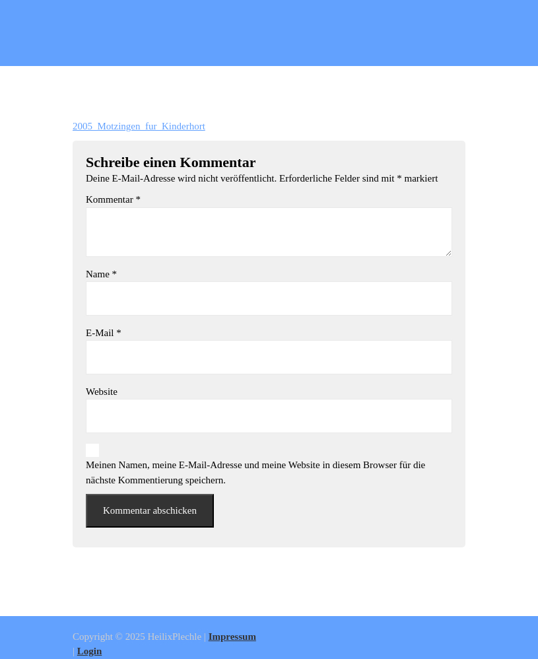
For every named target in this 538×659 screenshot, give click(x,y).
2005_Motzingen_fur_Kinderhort (139, 126)
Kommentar (113, 199)
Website (102, 391)
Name (101, 274)
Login (89, 651)
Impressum (232, 636)
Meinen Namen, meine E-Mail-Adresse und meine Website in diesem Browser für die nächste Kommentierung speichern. (255, 472)
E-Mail (103, 333)
